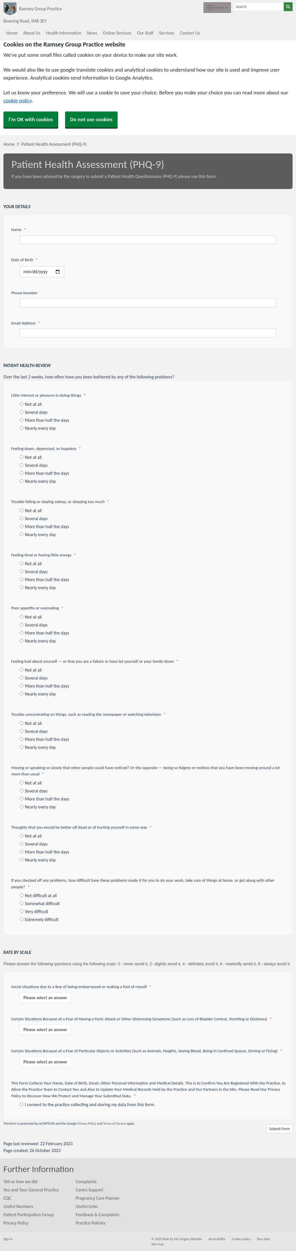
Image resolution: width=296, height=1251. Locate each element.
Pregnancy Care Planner (98, 1198)
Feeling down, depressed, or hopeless (46, 448)
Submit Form (279, 1128)
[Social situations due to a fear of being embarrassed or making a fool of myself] (45, 997)
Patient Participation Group (28, 1214)
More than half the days (44, 420)
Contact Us (190, 33)
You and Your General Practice (31, 1190)
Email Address (25, 323)
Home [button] (11, 33)
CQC (7, 1198)
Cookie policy (241, 1239)
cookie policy (17, 100)
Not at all (31, 404)
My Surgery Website (188, 1239)
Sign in (8, 1239)
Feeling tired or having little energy (43, 554)
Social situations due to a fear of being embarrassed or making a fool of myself (81, 986)
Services (166, 33)
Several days (34, 412)
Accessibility (216, 1239)
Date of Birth (24, 259)
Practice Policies (90, 1223)
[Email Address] (148, 333)
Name (18, 229)
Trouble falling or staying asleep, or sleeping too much (60, 501)
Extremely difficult (39, 919)
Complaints (86, 1181)
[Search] (258, 6)
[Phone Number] (148, 303)
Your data (263, 1239)
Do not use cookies (91, 119)
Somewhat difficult (40, 903)
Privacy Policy (87, 1124)
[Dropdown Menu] (217, 7)
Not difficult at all (38, 895)
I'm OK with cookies (31, 119)
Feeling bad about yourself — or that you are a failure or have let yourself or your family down (94, 661)
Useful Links (87, 1206)
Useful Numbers (18, 1206)
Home (9, 144)
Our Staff (145, 33)
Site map (158, 1244)
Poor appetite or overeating (37, 608)
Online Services (117, 33)
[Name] (148, 239)
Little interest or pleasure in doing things (48, 395)
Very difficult (34, 911)
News (92, 33)
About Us (31, 33)
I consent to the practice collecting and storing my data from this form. (87, 1104)
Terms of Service (114, 1124)
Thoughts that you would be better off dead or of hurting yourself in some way (81, 827)
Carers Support (89, 1190)
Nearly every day (38, 428)
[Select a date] (42, 271)
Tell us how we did (20, 1181)
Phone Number (24, 292)
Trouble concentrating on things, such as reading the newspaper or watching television (88, 714)
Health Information (63, 33)
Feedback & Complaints (97, 1214)
